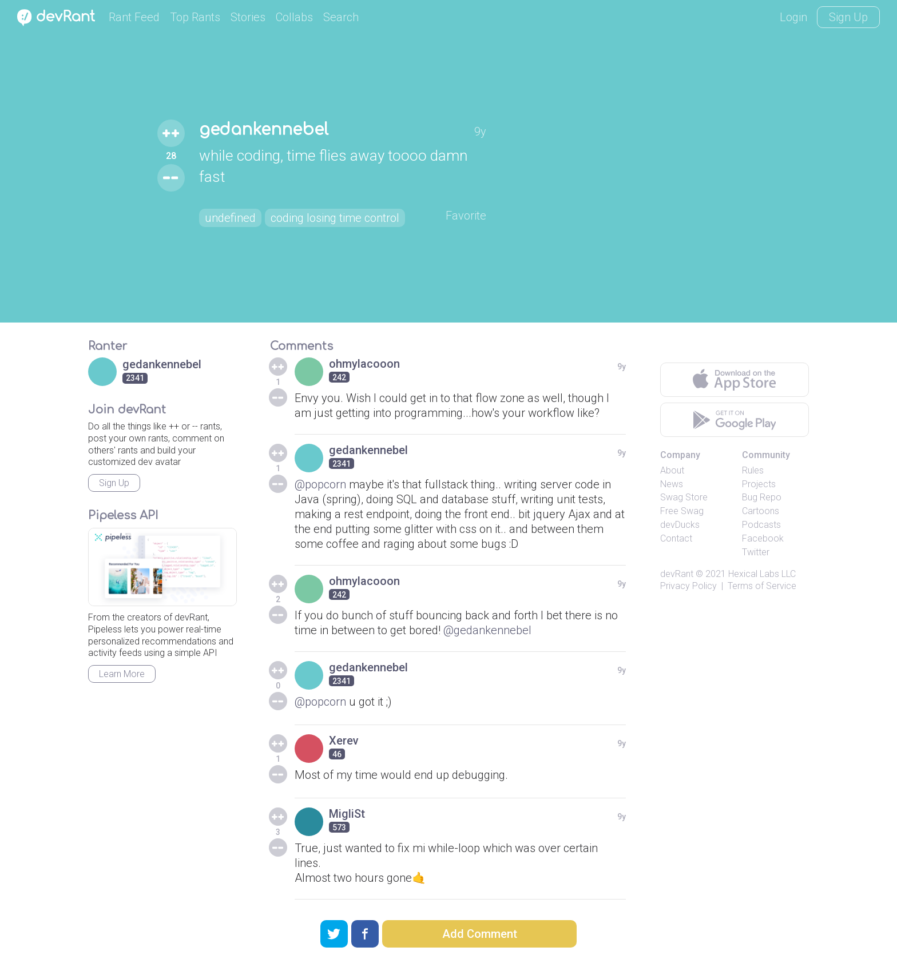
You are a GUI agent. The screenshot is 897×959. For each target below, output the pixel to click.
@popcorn (320, 484)
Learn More (122, 673)
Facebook (763, 538)
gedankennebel (263, 130)
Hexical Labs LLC (762, 573)
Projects (759, 484)
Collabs (294, 17)
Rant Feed (134, 17)
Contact (676, 538)
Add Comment (479, 934)
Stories (248, 17)
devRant (676, 573)
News (671, 484)
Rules (753, 470)
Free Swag (682, 511)
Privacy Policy (688, 585)
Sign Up (848, 17)
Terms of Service (762, 585)
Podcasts (761, 524)
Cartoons (760, 511)
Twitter (755, 552)
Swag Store (684, 497)
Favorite (466, 215)
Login (793, 17)
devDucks (680, 524)
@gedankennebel (487, 630)
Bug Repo (761, 497)
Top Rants (195, 17)
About (672, 470)
